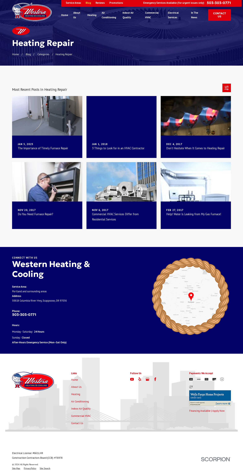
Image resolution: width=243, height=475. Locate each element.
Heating (75, 394)
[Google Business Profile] (147, 379)
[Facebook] (155, 379)
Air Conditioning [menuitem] (109, 15)
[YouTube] (132, 379)
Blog (88, 2)
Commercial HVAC (81, 416)
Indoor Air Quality (81, 408)
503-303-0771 (219, 2)
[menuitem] (16, 468)
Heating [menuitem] (91, 15)
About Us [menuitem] (76, 15)
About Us (76, 387)
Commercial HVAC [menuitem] (152, 15)
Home (74, 379)
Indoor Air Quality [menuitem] (128, 15)
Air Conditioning (80, 401)
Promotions (116, 2)
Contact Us (77, 423)
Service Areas (73, 2)
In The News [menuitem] (194, 15)
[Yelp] (139, 379)
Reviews (100, 2)
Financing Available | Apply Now (207, 410)
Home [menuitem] (64, 15)
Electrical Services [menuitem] (173, 15)
